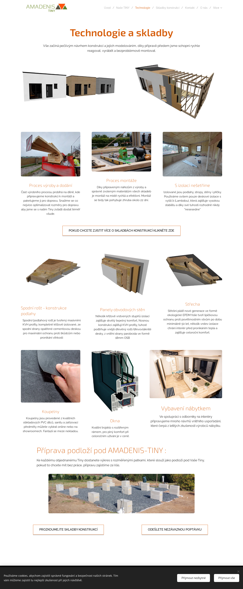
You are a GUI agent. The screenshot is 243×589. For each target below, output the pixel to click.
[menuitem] (100, 8)
